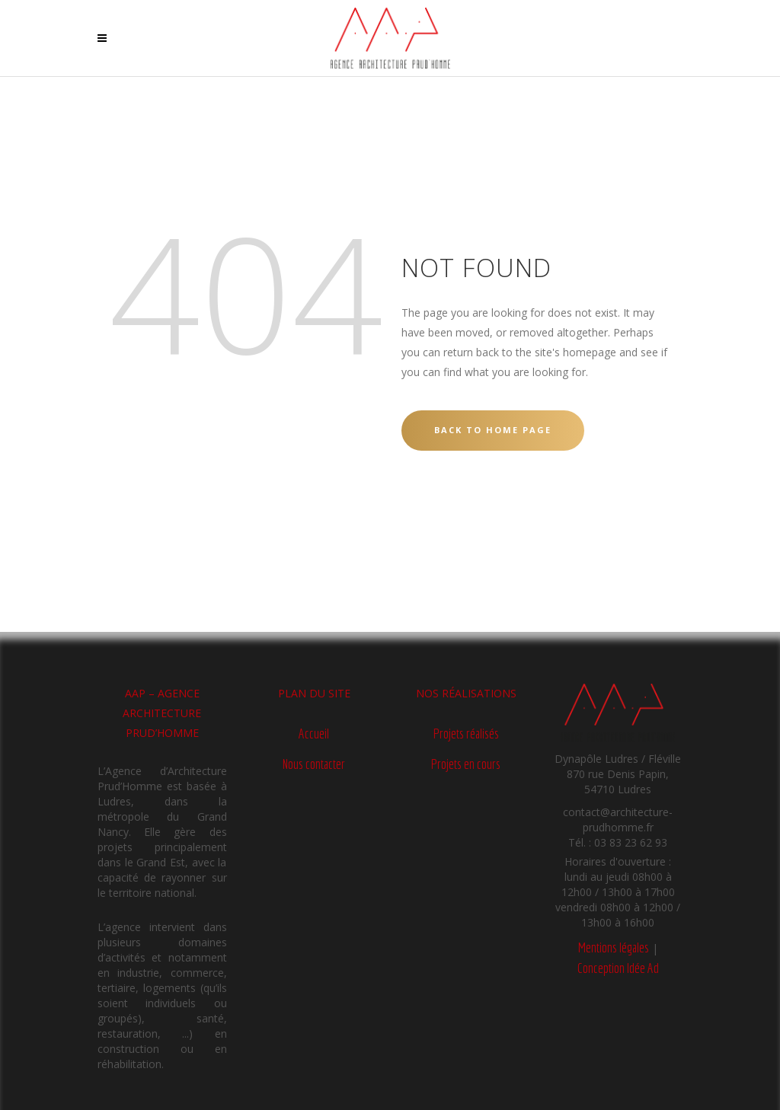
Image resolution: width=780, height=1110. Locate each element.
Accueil (314, 734)
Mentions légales (613, 947)
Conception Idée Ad (618, 968)
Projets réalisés (466, 734)
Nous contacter (314, 764)
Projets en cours (465, 764)
